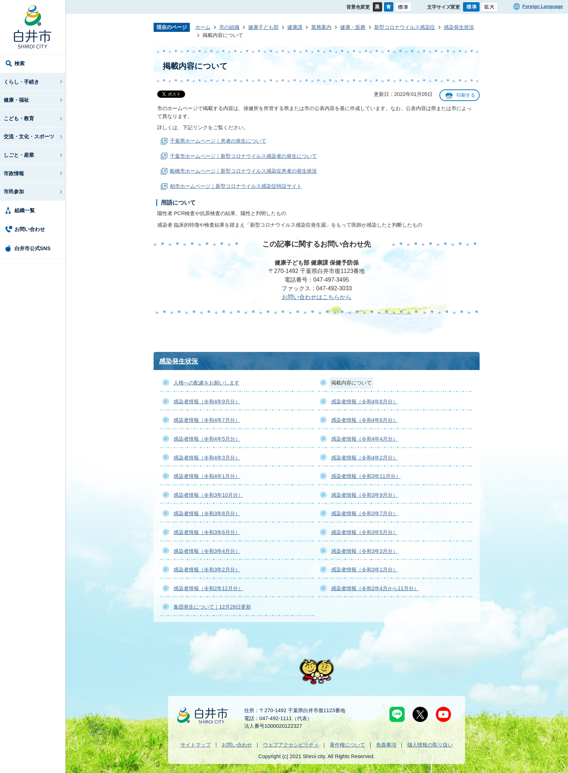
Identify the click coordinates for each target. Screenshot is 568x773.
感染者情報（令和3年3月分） (364, 551)
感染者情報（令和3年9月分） (364, 495)
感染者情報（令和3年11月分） (366, 476)
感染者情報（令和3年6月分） (207, 532)
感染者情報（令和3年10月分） (208, 495)
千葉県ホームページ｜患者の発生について (218, 141)
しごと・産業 (19, 155)
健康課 (294, 27)
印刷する (465, 95)
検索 (19, 63)
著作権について (347, 745)
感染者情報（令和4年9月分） (207, 401)
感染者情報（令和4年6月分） (364, 420)
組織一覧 (24, 210)
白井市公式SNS (32, 248)
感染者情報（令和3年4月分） (207, 551)
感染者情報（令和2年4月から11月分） (375, 588)
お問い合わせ (29, 229)
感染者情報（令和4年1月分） (207, 476)
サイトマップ (195, 745)
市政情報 (14, 173)
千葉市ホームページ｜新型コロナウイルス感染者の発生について (243, 156)
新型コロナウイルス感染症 (404, 27)
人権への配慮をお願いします (206, 383)
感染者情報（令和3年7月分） (364, 513)
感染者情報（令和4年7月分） (207, 420)
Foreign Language (542, 6)
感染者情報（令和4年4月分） (364, 439)
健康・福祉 (16, 100)
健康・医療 (353, 27)
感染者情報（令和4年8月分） (364, 401)
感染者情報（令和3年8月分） (207, 513)
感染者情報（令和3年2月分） (207, 569)
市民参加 (14, 191)
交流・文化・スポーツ (29, 136)
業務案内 (321, 27)
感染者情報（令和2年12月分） (208, 588)
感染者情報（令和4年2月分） (364, 458)
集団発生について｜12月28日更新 (212, 607)
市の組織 (229, 27)
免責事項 (386, 745)
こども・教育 (19, 118)
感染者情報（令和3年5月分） (364, 532)
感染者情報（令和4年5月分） (207, 439)
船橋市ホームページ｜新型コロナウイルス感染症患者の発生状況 (243, 171)
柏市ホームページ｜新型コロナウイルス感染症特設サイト (236, 186)
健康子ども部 (263, 27)
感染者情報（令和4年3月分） (207, 458)
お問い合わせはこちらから (316, 297)
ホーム (202, 27)
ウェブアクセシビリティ (291, 745)
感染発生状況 (459, 27)
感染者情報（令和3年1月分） (364, 569)
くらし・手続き (21, 82)
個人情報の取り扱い (430, 745)
